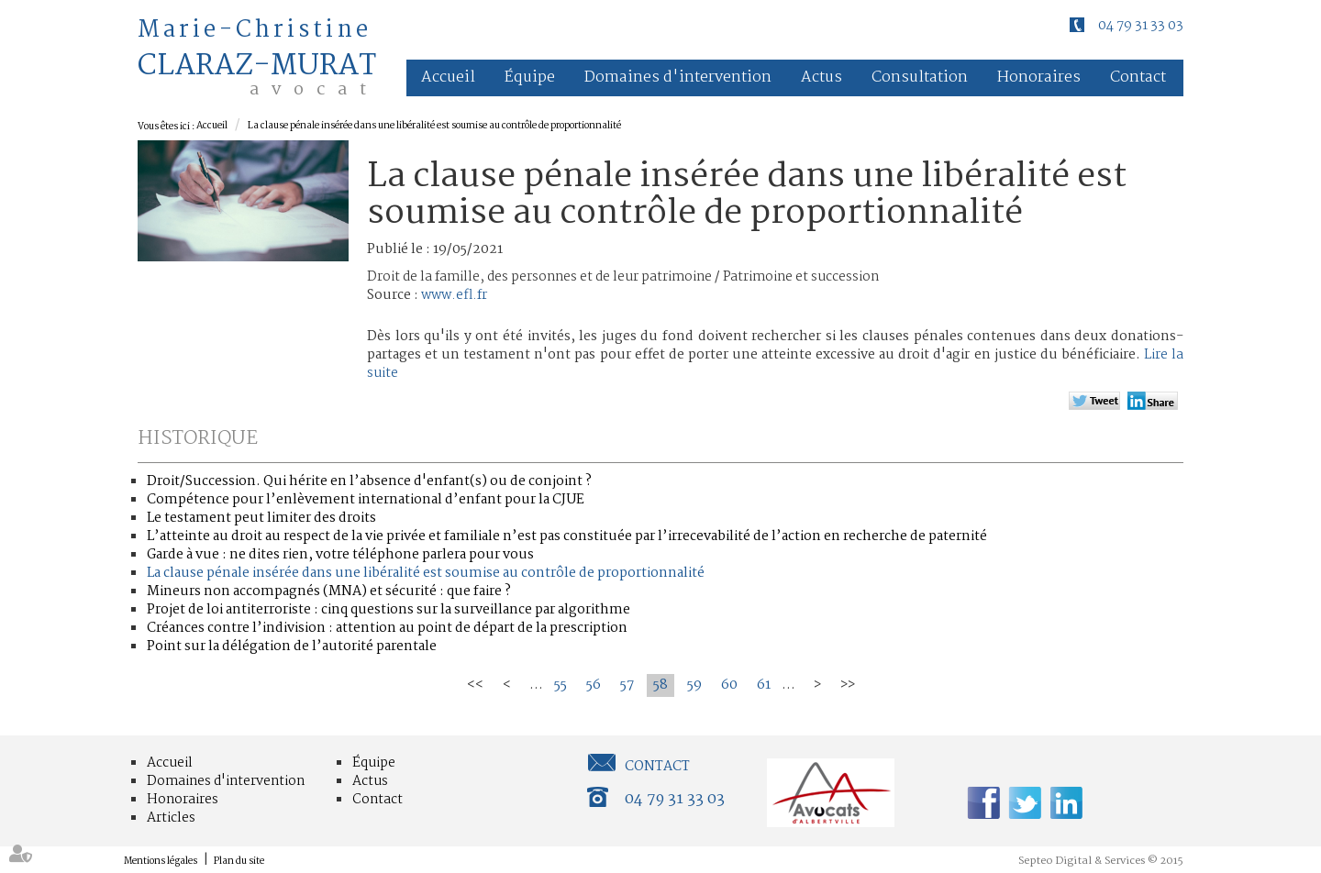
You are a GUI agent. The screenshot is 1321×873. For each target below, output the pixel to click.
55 (560, 685)
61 (764, 685)
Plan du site (239, 861)
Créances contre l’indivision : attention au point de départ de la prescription (387, 628)
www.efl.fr (454, 295)
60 (729, 685)
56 (593, 685)
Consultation (919, 77)
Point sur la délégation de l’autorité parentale (292, 646)
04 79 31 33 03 (1140, 26)
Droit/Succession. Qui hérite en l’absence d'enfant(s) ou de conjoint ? (369, 481)
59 (694, 685)
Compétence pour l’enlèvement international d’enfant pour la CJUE (365, 500)
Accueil (448, 77)
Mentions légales (160, 861)
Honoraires (1039, 77)
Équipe (530, 77)
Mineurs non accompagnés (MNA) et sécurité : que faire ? (329, 591)
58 (660, 685)
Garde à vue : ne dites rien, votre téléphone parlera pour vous (340, 555)
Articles (171, 818)
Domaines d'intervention (678, 77)
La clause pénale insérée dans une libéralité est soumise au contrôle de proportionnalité (434, 126)
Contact (1138, 77)
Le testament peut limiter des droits (261, 518)
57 (627, 685)
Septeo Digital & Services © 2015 (1100, 861)
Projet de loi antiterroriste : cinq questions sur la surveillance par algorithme (388, 610)
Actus (821, 77)
